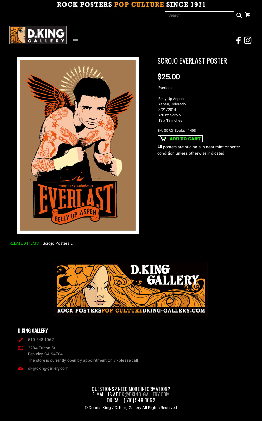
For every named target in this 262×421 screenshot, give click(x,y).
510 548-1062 (36, 339)
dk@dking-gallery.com (43, 368)
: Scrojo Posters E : (58, 243)
